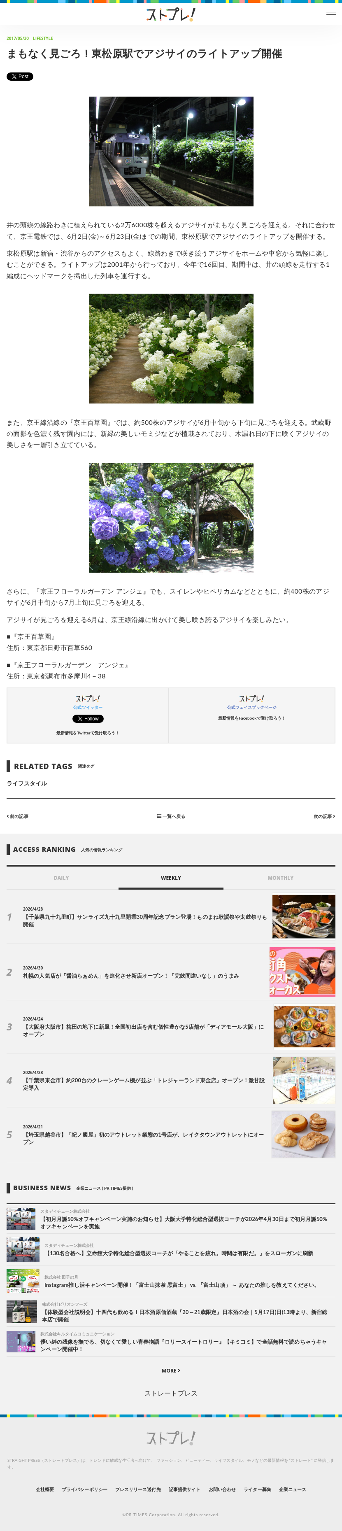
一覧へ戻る (171, 816)
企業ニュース (292, 1489)
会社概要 (45, 1489)
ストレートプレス (170, 1393)
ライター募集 (257, 1489)
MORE (171, 1370)
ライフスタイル (27, 783)
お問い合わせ (222, 1489)
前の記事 (17, 816)
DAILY (61, 877)
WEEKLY (171, 877)
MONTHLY (280, 877)
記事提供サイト (184, 1489)
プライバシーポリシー (84, 1489)
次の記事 (324, 816)
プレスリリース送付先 (138, 1489)
